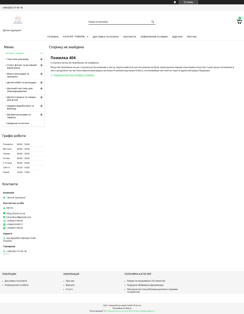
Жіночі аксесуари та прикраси (18, 75)
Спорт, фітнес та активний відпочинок (22, 66)
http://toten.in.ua (16, 213)
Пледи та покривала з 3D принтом (146, 280)
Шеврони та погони (18, 123)
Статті (69, 289)
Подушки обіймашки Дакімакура (145, 285)
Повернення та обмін (154, 36)
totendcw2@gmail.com (18, 217)
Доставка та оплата (106, 36)
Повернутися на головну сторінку (73, 74)
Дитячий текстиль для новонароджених (20, 89)
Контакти (129, 36)
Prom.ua (137, 305)
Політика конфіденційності (142, 311)
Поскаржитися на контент (117, 311)
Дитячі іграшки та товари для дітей (21, 98)
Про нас (192, 36)
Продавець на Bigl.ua (122, 308)
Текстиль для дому (17, 59)
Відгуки (177, 36)
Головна (52, 36)
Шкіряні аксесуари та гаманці (19, 116)
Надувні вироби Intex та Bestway (20, 107)
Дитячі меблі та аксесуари (21, 82)
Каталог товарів (73, 36)
